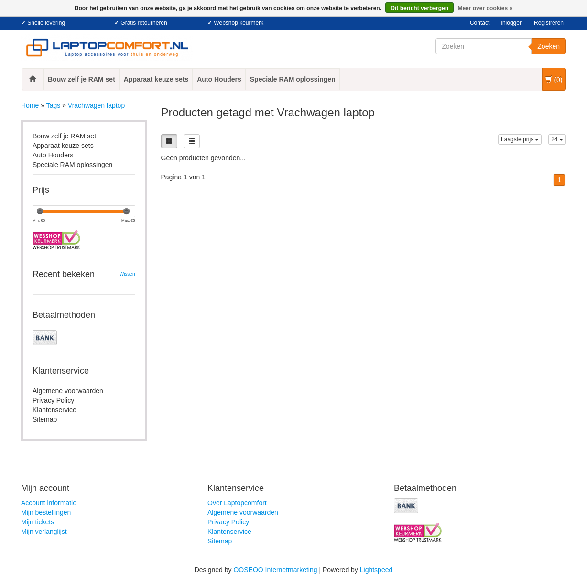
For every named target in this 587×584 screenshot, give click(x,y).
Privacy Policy (53, 400)
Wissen (127, 274)
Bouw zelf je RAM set (81, 79)
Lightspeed (376, 570)
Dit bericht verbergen (419, 8)
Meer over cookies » (484, 8)
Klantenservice (54, 410)
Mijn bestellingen (46, 512)
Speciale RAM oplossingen (293, 79)
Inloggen (512, 23)
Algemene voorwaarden (68, 391)
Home (30, 105)
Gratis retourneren (143, 23)
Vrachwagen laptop (96, 105)
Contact (479, 23)
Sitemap (45, 419)
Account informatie (48, 503)
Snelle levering (46, 23)
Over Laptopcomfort (237, 503)
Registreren (549, 23)
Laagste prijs (520, 139)
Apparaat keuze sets (156, 79)
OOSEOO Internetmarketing (275, 570)
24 (557, 139)
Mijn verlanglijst (44, 531)
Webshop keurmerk (238, 23)
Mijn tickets (37, 522)
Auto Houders (219, 79)
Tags (53, 105)
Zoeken (548, 46)
